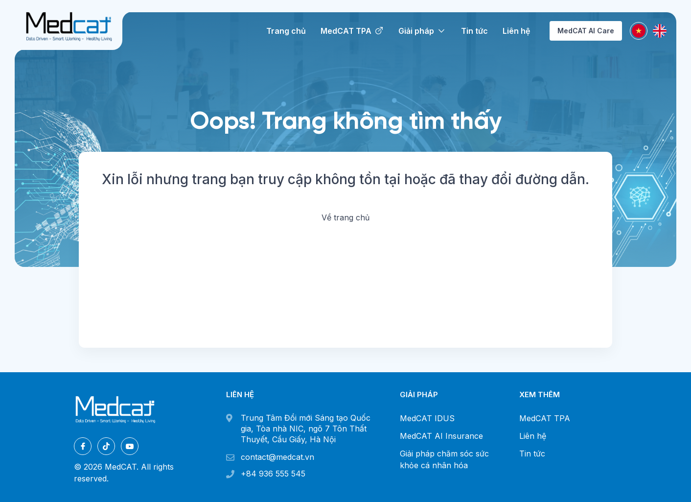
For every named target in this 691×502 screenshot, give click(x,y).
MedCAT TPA (544, 418)
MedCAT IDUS (427, 418)
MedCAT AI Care (585, 30)
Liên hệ (532, 436)
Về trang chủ (345, 217)
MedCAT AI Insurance (441, 436)
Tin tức (532, 453)
